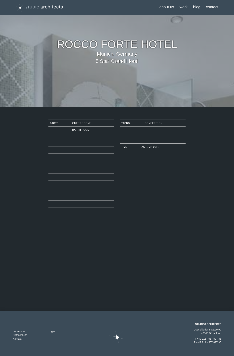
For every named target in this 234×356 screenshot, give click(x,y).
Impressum (19, 331)
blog (197, 7)
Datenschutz (20, 335)
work (184, 7)
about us (166, 7)
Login (51, 331)
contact (212, 7)
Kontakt (17, 338)
